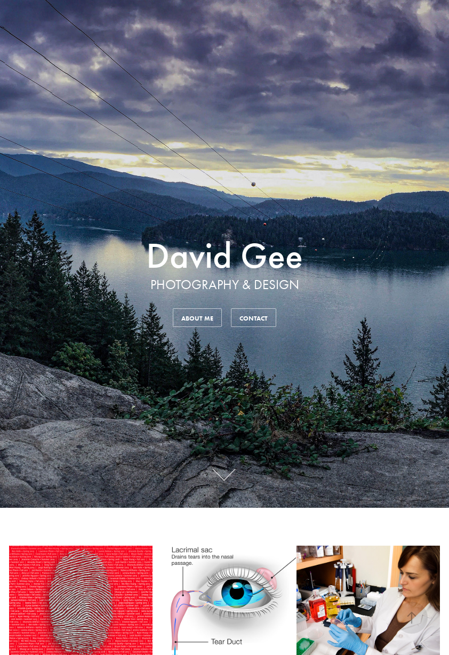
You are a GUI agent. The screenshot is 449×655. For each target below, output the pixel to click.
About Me (197, 318)
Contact (253, 318)
